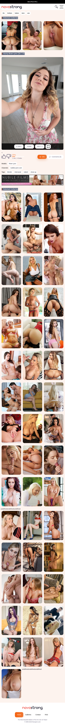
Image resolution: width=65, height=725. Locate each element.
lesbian (9, 13)
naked (26, 172)
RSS (46, 715)
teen (23, 13)
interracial (18, 172)
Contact (38, 715)
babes (17, 13)
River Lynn (12, 163)
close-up (33, 172)
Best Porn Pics (32, 2)
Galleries (28, 715)
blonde (9, 172)
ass (28, 13)
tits (4, 13)
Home (29, 146)
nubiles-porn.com (16, 168)
